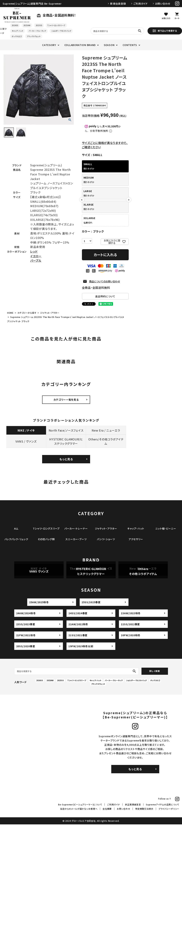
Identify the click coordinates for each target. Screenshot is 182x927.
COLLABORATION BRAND (80, 45)
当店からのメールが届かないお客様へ (78, 911)
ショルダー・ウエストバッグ (61, 30)
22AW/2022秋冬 (78, 727)
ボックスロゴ (17, 36)
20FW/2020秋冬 (130, 738)
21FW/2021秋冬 (26, 738)
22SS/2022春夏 (130, 727)
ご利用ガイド (140, 3)
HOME (10, 312)
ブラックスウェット (34, 36)
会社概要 (107, 911)
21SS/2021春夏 (77, 738)
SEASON (109, 45)
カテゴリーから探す (26, 312)
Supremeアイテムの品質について (162, 907)
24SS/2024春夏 (77, 716)
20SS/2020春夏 (25, 749)
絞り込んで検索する (164, 30)
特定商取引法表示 (144, 911)
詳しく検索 (154, 773)
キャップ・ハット (17, 30)
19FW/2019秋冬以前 (80, 749)
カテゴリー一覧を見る (66, 399)
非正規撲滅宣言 (133, 907)
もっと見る (66, 459)
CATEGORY (49, 45)
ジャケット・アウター (49, 312)
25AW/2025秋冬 (39, 705)
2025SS (39, 25)
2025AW (26, 25)
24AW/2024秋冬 (26, 716)
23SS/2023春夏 (25, 727)
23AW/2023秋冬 (131, 716)
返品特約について (105, 296)
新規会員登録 (118, 3)
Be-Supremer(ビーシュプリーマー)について (80, 907)
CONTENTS (130, 45)
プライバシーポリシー (169, 911)
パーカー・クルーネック (37, 30)
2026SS (15, 25)
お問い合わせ (162, 3)
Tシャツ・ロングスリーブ (56, 25)
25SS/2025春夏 (91, 705)
